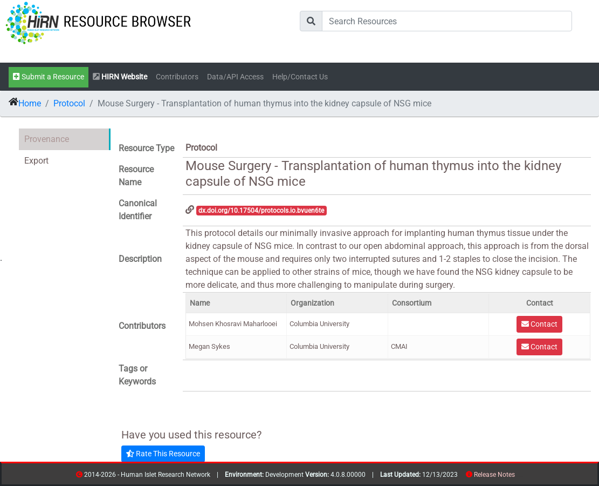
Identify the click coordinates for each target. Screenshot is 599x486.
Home (29, 103)
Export (36, 161)
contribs (521, 476)
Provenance (46, 139)
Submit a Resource (48, 77)
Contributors (177, 77)
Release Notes (494, 474)
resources (518, 476)
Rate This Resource (163, 453)
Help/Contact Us (300, 77)
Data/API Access (235, 77)
